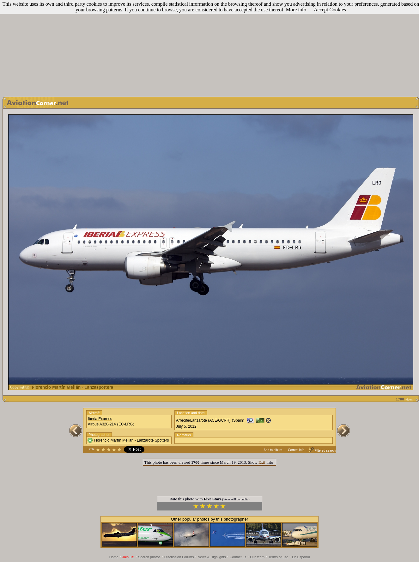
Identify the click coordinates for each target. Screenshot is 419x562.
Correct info (296, 450)
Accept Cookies (330, 9)
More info (296, 9)
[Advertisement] (210, 47)
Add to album (273, 450)
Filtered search (322, 450)
